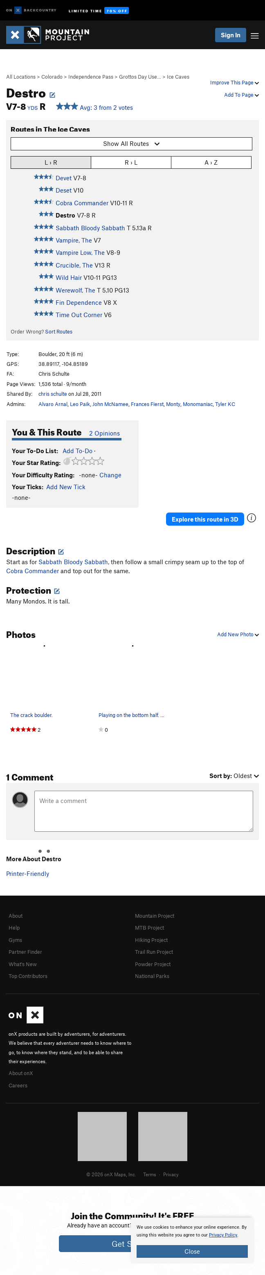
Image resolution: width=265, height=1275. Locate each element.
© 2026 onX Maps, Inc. (111, 1174)
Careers (18, 1085)
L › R (51, 162)
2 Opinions (104, 433)
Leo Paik (80, 404)
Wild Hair (69, 277)
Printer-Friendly (27, 873)
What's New (23, 964)
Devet (64, 177)
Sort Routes (58, 331)
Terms (149, 1174)
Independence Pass (90, 76)
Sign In (230, 35)
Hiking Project (151, 940)
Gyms (15, 940)
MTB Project (149, 927)
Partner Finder (25, 951)
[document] (192, 1240)
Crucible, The (74, 265)
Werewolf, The (75, 290)
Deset (64, 190)
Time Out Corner (79, 314)
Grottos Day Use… (140, 76)
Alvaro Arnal (52, 404)
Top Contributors (28, 976)
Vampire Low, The (80, 252)
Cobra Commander (82, 202)
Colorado (52, 76)
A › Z (211, 162)
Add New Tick (65, 486)
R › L (131, 162)
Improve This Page (234, 82)
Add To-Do (77, 450)
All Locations (21, 76)
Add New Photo (238, 634)
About (15, 915)
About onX (21, 1073)
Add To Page (241, 94)
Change (110, 475)
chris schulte (52, 393)
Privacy (171, 1174)
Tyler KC (225, 404)
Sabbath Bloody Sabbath (90, 227)
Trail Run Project (154, 951)
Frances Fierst (147, 404)
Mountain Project (154, 915)
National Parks (152, 976)
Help (14, 927)
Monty (173, 404)
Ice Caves (178, 76)
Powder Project (153, 964)
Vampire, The (74, 240)
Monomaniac (198, 404)
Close (192, 1251)
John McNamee (110, 404)
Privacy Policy (223, 1235)
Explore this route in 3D (205, 519)
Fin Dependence (79, 302)
